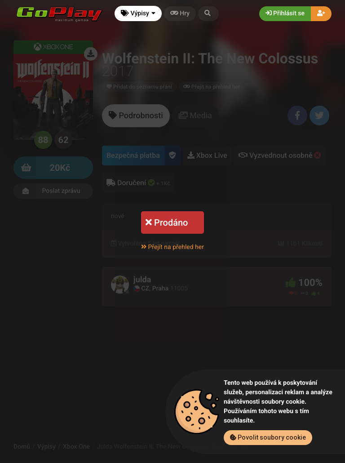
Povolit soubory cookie (268, 437)
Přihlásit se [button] (285, 13)
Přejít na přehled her (172, 247)
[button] (208, 13)
